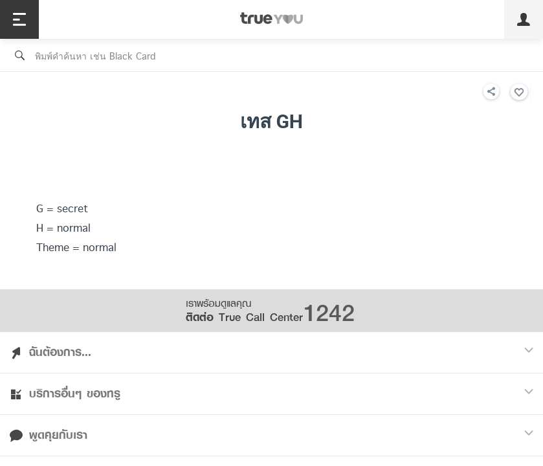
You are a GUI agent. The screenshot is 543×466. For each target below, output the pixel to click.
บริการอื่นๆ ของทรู (272, 393)
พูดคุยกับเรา (272, 435)
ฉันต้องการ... (272, 352)
